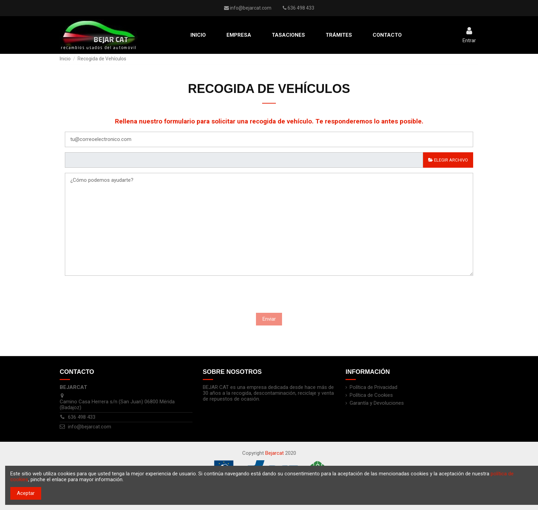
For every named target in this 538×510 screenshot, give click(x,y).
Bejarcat (274, 453)
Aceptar (26, 493)
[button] (238, 35)
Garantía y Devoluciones (377, 403)
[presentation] (221, 296)
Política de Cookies (371, 395)
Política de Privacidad (373, 387)
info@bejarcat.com (250, 8)
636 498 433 (81, 417)
